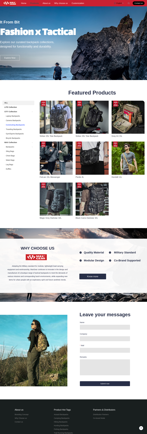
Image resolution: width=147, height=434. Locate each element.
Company (83, 283)
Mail (82, 295)
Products (34, 3)
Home (23, 3)
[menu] (66, 3)
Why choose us (61, 3)
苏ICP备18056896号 (107, 420)
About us (46, 3)
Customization (78, 3)
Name (82, 272)
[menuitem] (23, 3)
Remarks (83, 306)
